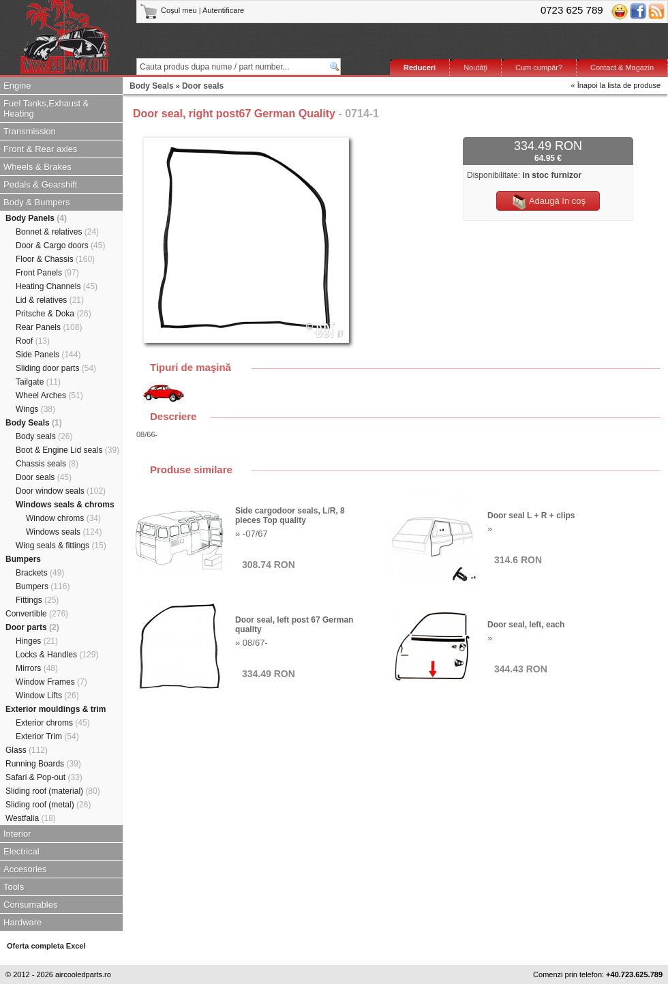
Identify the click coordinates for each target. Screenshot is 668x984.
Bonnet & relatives (57, 232)
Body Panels (36, 218)
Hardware (22, 922)
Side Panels (48, 354)
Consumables (30, 904)
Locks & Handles (57, 654)
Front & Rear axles (40, 149)
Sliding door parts (56, 368)
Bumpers (23, 559)
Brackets (40, 573)
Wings (35, 409)
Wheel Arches (49, 395)
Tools (13, 887)
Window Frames (51, 682)
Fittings (37, 600)
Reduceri (420, 67)
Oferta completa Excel (46, 946)
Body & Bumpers (36, 202)
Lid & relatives (50, 300)
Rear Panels (49, 327)
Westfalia (30, 818)
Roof (33, 341)
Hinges (37, 641)
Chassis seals (47, 463)
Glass (26, 750)
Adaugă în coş (548, 202)
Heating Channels (56, 286)
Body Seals (33, 423)
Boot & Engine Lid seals (67, 450)
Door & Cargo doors (60, 245)
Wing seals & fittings (61, 545)
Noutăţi (475, 67)
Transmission (29, 131)
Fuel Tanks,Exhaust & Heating (46, 108)
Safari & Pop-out (43, 777)
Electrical (21, 851)
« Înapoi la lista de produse (616, 85)
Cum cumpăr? (538, 67)
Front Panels (47, 273)
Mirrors (37, 668)
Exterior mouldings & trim (55, 709)
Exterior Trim (47, 736)
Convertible (36, 613)
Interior (17, 834)
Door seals (44, 477)
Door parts (32, 627)
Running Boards (43, 764)
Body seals (44, 436)
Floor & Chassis (55, 259)
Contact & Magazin (622, 67)
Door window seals (61, 491)
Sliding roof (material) (52, 791)
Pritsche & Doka (53, 313)
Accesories (25, 869)
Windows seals (64, 532)
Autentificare (223, 10)
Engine (17, 85)
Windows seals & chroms (65, 504)
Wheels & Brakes (37, 167)
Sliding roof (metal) (48, 804)
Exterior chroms (53, 723)
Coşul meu (169, 10)
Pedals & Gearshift (40, 184)
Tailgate (38, 382)
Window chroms (63, 518)
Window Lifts (47, 695)
